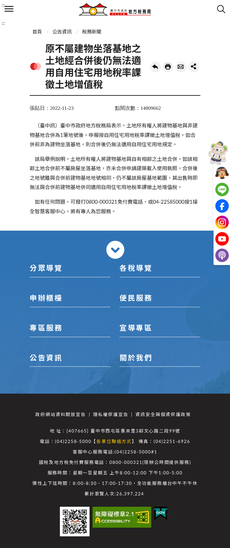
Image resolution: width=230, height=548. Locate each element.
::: (3, 5)
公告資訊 (62, 31)
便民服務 (135, 297)
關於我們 (135, 357)
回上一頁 (155, 67)
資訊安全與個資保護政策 (163, 414)
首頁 (37, 31)
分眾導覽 (46, 268)
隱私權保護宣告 (110, 414)
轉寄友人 (180, 67)
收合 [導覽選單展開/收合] (115, 250)
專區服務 (46, 327)
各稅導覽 (135, 268)
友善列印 (168, 67)
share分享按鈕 (193, 66)
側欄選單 (8, 9)
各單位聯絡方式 (114, 441)
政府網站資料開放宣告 (60, 414)
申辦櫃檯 (46, 297)
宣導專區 (135, 327)
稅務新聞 (91, 31)
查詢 (221, 9)
